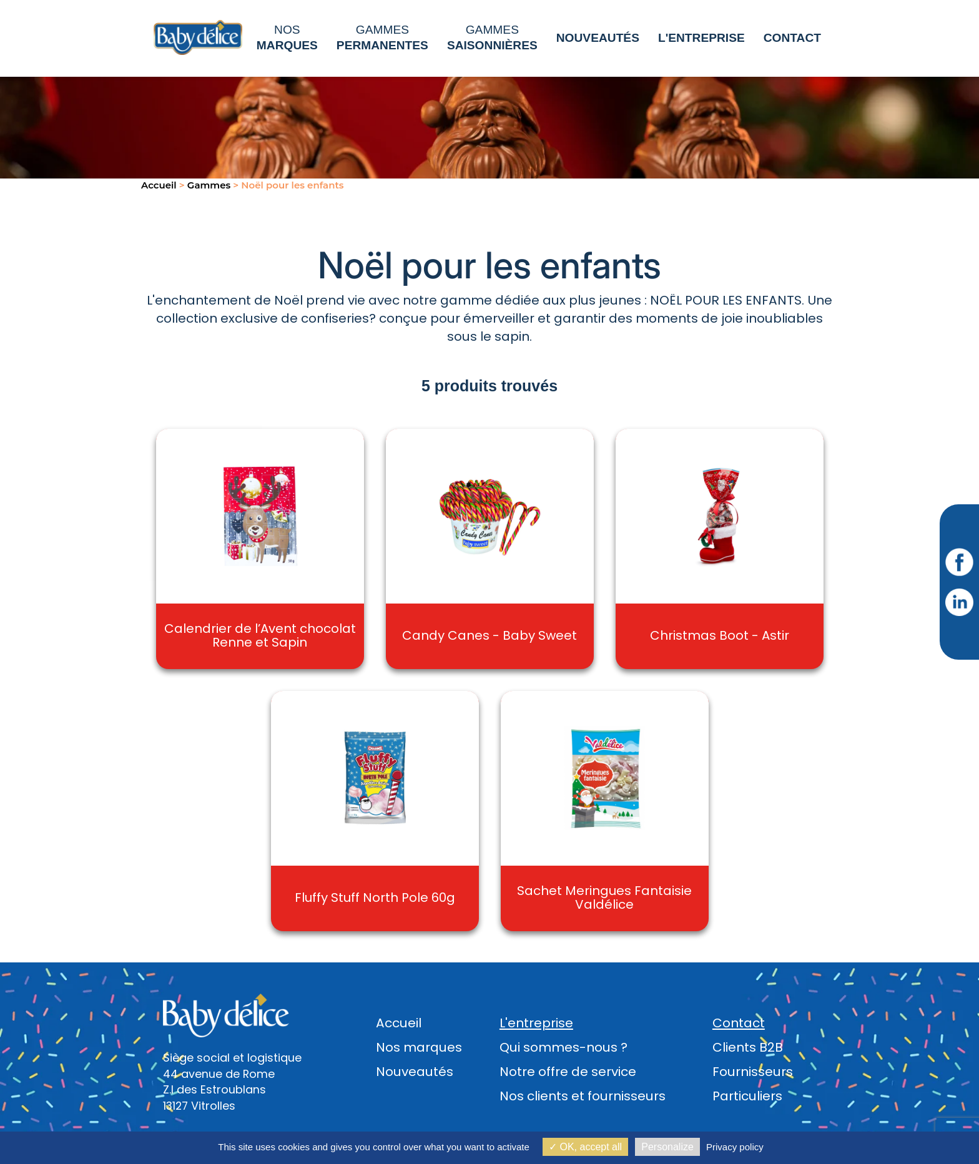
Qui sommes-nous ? (563, 1047)
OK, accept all (585, 1147)
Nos (287, 37)
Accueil (398, 1023)
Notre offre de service (567, 1071)
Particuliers (747, 1096)
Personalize (667, 1147)
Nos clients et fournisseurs (582, 1096)
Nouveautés (414, 1071)
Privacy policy (735, 1147)
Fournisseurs (752, 1071)
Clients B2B (747, 1047)
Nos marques (419, 1047)
